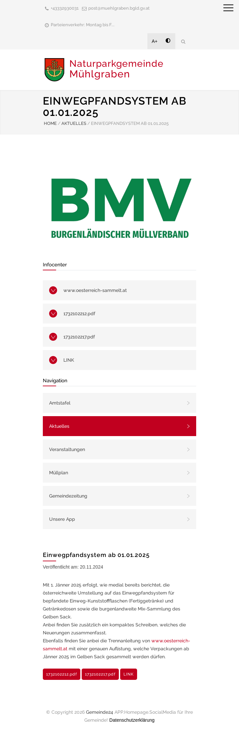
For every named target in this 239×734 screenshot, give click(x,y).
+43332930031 (65, 8)
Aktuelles (59, 426)
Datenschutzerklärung (131, 720)
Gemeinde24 (99, 712)
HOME (50, 123)
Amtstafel (59, 403)
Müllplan (58, 472)
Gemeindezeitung (68, 496)
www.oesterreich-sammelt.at (95, 290)
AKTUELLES (73, 123)
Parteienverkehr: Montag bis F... (83, 24)
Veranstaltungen (67, 449)
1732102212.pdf (79, 313)
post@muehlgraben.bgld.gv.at (119, 8)
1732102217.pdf (79, 336)
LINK (68, 360)
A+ (155, 41)
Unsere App (62, 519)
